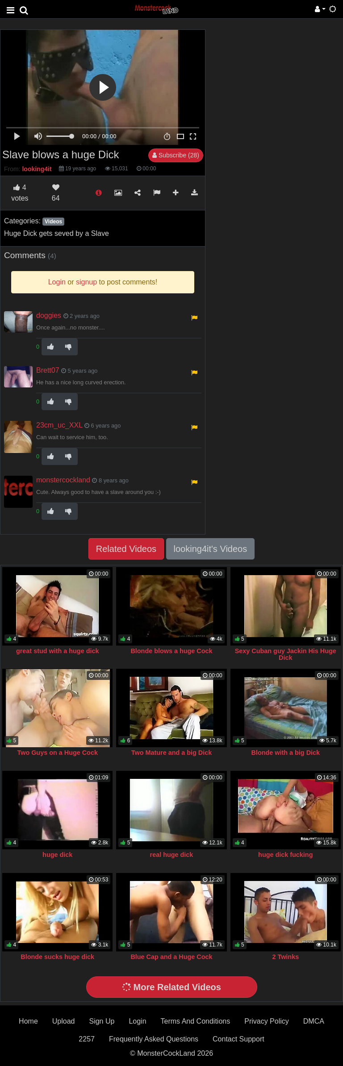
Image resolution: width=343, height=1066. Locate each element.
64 (56, 193)
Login (137, 1021)
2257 (87, 1039)
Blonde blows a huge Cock (171, 650)
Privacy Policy (266, 1021)
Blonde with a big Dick (285, 752)
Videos (53, 221)
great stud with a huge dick (57, 650)
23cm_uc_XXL (59, 425)
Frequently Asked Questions (153, 1039)
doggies (48, 315)
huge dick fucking (285, 854)
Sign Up (101, 1021)
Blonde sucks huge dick (57, 956)
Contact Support (238, 1039)
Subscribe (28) (175, 155)
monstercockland (63, 480)
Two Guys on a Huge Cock (57, 752)
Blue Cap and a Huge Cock (171, 956)
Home (28, 1021)
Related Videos (126, 549)
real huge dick (171, 854)
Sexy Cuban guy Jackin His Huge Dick (285, 654)
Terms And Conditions (195, 1021)
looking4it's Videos (210, 549)
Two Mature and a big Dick (171, 752)
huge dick (57, 854)
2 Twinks (285, 956)
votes (19, 193)
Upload (63, 1021)
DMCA (313, 1021)
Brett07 (47, 370)
